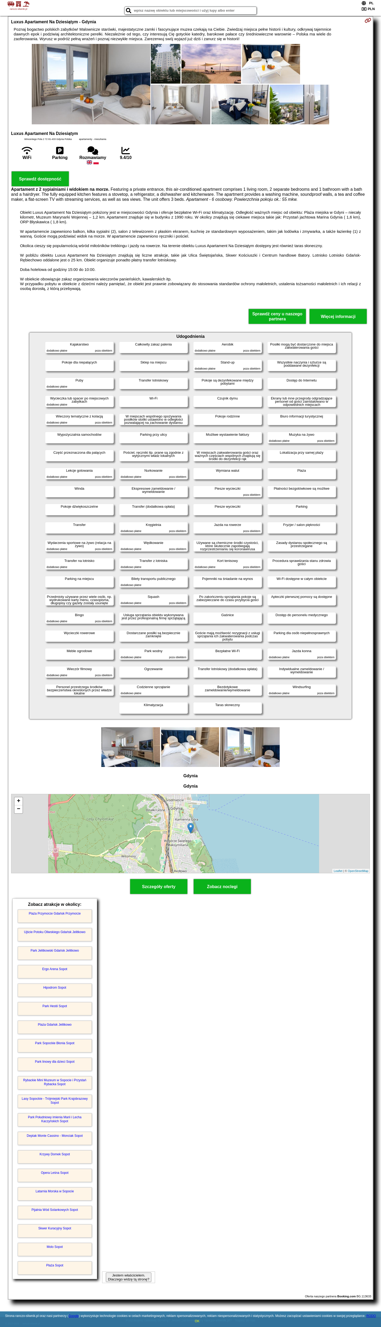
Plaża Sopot (54, 1265)
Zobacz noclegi (222, 886)
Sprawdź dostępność (40, 179)
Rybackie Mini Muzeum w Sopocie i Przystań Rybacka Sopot (54, 1082)
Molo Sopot (55, 1247)
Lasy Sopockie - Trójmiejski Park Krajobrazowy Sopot (55, 1100)
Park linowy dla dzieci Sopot (54, 1062)
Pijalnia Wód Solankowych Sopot (54, 1210)
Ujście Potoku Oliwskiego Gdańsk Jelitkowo (54, 932)
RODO (371, 1316)
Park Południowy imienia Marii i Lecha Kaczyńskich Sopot (54, 1119)
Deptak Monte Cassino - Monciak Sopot (55, 1136)
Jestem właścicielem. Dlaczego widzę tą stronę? (128, 1277)
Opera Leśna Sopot (55, 1173)
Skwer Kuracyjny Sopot (54, 1228)
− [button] (18, 809)
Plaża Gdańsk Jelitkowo (54, 1024)
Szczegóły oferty (158, 886)
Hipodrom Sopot (54, 987)
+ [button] (18, 801)
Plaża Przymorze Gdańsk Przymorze (55, 913)
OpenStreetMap (358, 870)
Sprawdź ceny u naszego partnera (277, 316)
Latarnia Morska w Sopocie (54, 1191)
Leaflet (338, 870)
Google (74, 1316)
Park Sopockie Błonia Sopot (54, 1043)
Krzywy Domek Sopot (54, 1154)
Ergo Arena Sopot (54, 969)
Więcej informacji (338, 316)
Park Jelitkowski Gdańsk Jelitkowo (54, 950)
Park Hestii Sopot (54, 1006)
